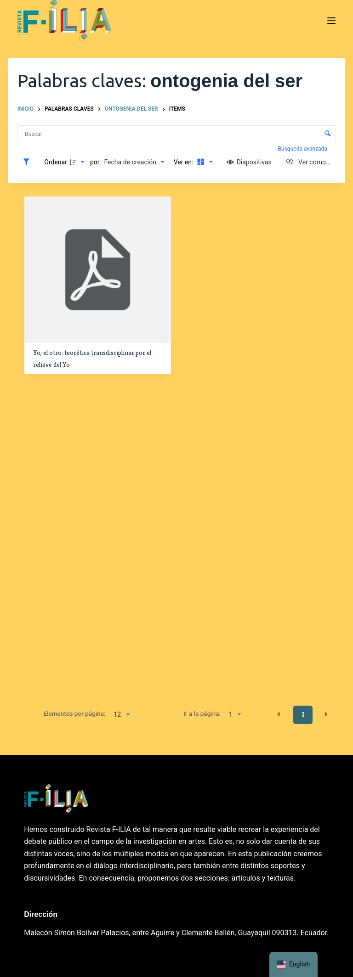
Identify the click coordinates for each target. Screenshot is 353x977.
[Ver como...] (308, 162)
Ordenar (55, 162)
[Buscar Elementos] (176, 133)
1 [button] (303, 714)
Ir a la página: (202, 713)
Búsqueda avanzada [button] (303, 149)
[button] (278, 714)
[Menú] (331, 21)
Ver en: (184, 162)
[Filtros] (28, 162)
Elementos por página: (74, 713)
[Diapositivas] (249, 162)
